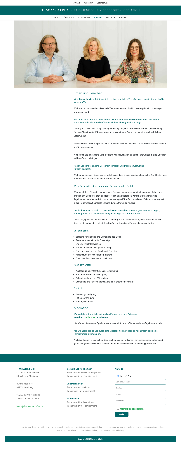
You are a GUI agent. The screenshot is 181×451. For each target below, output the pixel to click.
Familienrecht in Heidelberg (112, 434)
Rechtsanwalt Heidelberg (62, 431)
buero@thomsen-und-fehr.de (29, 410)
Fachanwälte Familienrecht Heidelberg (33, 431)
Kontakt (123, 17)
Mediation (110, 17)
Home (57, 17)
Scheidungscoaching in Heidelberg (120, 431)
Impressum (88, 3)
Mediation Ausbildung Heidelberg (89, 431)
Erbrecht (98, 17)
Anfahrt (76, 3)
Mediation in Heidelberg (67, 434)
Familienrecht (84, 17)
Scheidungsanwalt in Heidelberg (151, 431)
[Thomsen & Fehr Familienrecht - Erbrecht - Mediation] (90, 10)
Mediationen (91, 320)
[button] (73, 17)
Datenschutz (102, 3)
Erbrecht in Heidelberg (89, 434)
